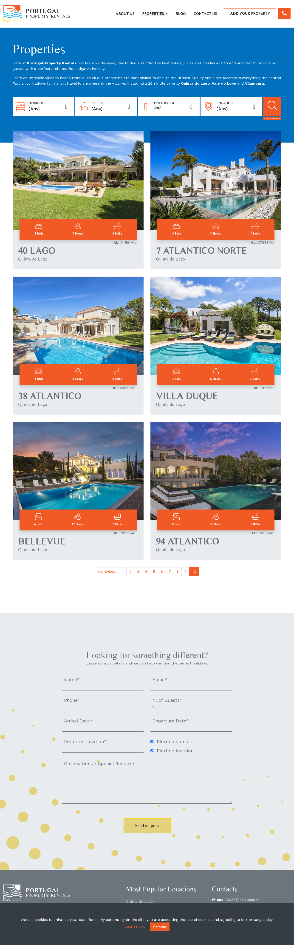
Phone (72, 700)
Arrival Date (78, 721)
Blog (180, 13)
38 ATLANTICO (49, 396)
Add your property (250, 13)
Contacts (224, 889)
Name (72, 679)
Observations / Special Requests (100, 763)
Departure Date (170, 721)
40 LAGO (36, 251)
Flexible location (175, 750)
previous (107, 571)
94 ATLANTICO (187, 541)
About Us (125, 13)
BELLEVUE (41, 541)
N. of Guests (167, 700)
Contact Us (205, 13)
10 (194, 571)
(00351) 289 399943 (243, 899)
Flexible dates (172, 741)
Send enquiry (147, 825)
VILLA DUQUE (187, 396)
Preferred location (85, 741)
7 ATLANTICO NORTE (201, 251)
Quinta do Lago (139, 901)
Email (159, 679)
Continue (160, 927)
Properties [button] (153, 13)
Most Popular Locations (161, 889)
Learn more (134, 926)
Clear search (272, 118)
